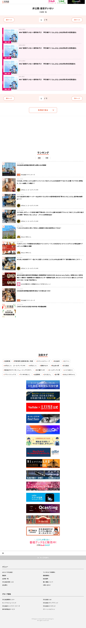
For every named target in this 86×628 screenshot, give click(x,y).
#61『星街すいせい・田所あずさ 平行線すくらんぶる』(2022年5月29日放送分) (47, 79)
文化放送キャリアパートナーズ (11, 606)
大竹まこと (33, 365)
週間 (39, 158)
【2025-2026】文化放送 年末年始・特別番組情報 (31, 307)
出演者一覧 (5, 579)
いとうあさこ (68, 370)
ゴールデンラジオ (54, 370)
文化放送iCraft (47, 599)
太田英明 (37, 374)
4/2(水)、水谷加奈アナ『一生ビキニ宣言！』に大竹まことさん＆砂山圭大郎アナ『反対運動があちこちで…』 (49, 259)
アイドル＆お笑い (61, 2)
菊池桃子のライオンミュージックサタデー (18, 370)
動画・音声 (7, 42)
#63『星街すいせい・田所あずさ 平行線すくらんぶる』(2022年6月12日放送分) (47, 48)
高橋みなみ (44, 365)
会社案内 (4, 585)
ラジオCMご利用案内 (49, 572)
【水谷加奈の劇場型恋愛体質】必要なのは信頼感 (31, 165)
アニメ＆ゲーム (52, 2)
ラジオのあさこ (25, 374)
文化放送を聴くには (8, 582)
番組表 (4, 575)
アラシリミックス (10, 374)
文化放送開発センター (8, 599)
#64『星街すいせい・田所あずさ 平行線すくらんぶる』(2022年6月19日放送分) (47, 32)
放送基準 (45, 579)
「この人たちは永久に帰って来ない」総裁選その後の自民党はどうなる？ (39, 228)
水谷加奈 (57, 361)
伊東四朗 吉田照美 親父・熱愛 (23, 361)
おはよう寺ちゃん (69, 374)
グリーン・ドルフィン (49, 609)
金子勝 (57, 374)
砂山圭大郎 (55, 365)
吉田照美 (7, 361)
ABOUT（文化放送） (7, 572)
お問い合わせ (47, 585)
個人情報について (48, 582)
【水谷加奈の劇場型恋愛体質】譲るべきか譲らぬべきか (33, 291)
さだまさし (47, 374)
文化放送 (66, 365)
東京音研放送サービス (8, 609)
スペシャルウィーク (43, 361)
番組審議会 (46, 575)
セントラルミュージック (9, 603)
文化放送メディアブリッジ (50, 603)
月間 (46, 158)
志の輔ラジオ (40, 370)
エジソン (66, 361)
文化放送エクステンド (49, 606)
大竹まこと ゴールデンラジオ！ (14, 365)
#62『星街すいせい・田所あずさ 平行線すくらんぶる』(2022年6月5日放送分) (47, 64)
